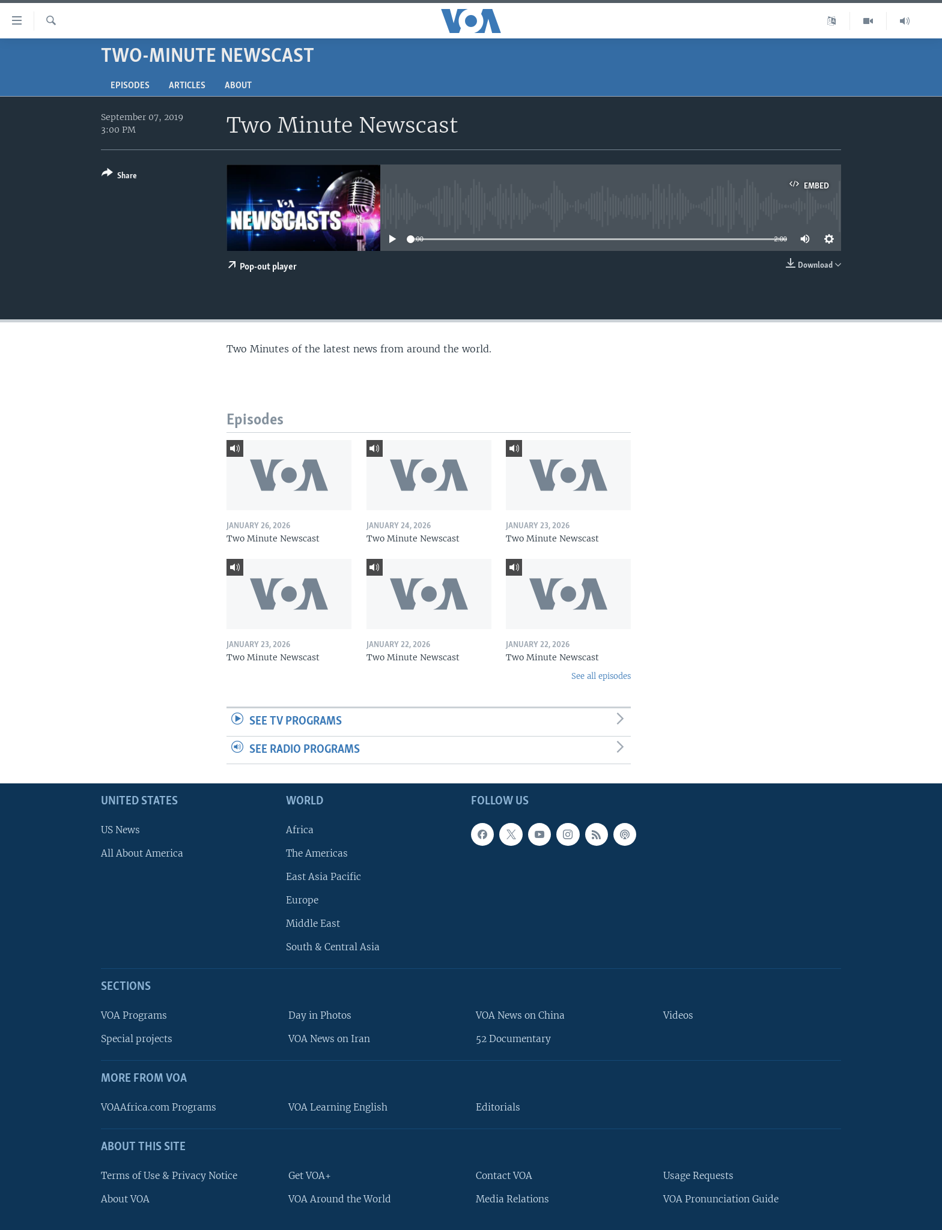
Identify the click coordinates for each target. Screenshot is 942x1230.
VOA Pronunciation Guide (721, 1199)
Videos (678, 1015)
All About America (142, 853)
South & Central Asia (333, 947)
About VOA (125, 1199)
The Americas (317, 853)
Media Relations (512, 1199)
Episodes (130, 86)
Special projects (136, 1039)
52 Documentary (513, 1039)
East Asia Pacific (323, 876)
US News (120, 830)
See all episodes (601, 676)
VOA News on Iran (329, 1039)
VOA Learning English (337, 1107)
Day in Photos (319, 1015)
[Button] (119, 176)
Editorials (498, 1107)
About (238, 86)
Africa (300, 830)
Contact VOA (504, 1175)
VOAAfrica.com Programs (158, 1107)
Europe (302, 900)
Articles (187, 86)
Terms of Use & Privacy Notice (169, 1175)
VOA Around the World (339, 1199)
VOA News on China (520, 1015)
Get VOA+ (309, 1175)
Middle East (313, 923)
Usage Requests (698, 1175)
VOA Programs (134, 1015)
